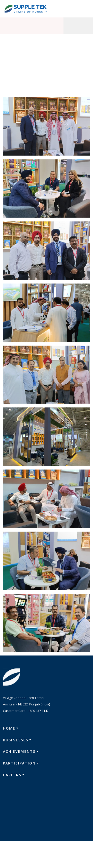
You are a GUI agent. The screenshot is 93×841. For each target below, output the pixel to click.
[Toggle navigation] (86, 8)
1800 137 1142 (38, 712)
